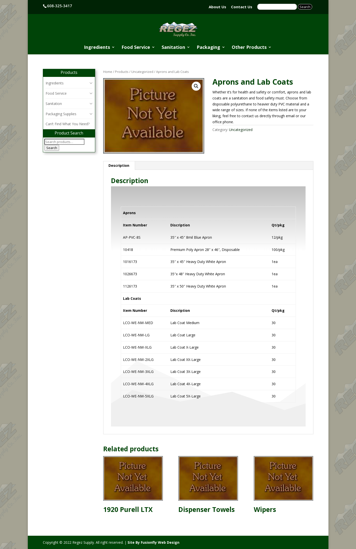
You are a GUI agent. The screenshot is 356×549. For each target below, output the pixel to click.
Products (122, 71)
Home (107, 71)
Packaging (208, 47)
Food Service (136, 47)
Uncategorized (142, 71)
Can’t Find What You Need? (67, 123)
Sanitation (173, 47)
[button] (196, 86)
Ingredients (97, 47)
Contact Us (241, 6)
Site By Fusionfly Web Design (153, 542)
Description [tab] (118, 165)
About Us (217, 6)
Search (51, 148)
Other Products (249, 47)
